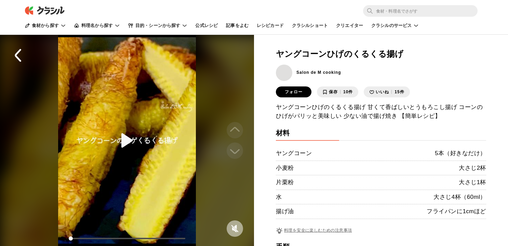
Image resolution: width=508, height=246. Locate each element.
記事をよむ (237, 25)
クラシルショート (310, 25)
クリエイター (349, 25)
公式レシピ (206, 25)
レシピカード (270, 25)
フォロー (294, 92)
